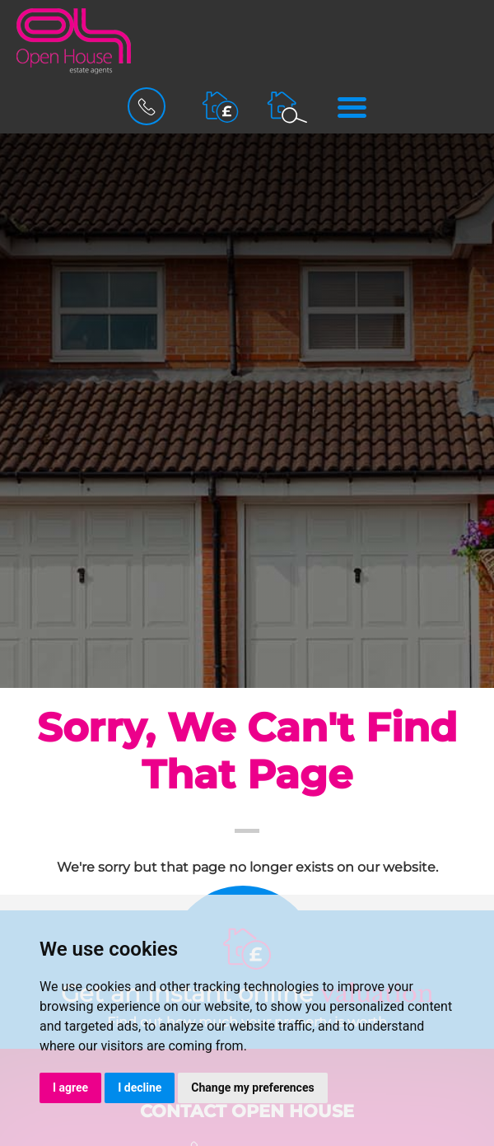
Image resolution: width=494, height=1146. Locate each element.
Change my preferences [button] (252, 1087)
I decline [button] (139, 1087)
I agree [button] (70, 1087)
